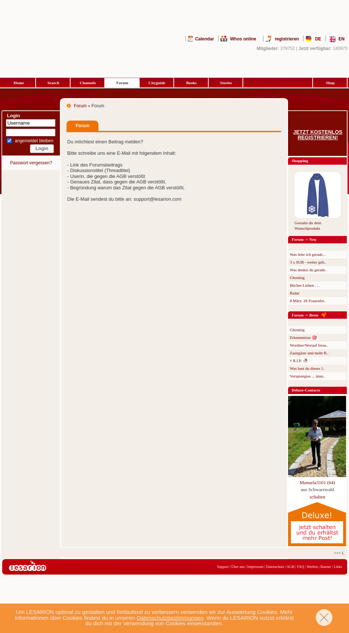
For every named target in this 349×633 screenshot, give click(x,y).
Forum (122, 83)
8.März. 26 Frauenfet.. (308, 300)
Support (223, 567)
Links (338, 567)
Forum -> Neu (304, 239)
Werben (312, 567)
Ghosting (297, 277)
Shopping (300, 160)
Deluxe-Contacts (306, 390)
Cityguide (156, 83)
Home (19, 83)
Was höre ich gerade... (307, 254)
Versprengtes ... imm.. (307, 376)
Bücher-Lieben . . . (305, 285)
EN (341, 39)
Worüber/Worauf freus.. (309, 345)
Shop (330, 83)
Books (191, 83)
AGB (290, 567)
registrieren (287, 39)
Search (53, 83)
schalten (317, 497)
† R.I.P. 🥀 (299, 360)
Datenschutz (275, 567)
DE (318, 39)
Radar (294, 293)
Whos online (243, 39)
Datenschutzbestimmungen (170, 618)
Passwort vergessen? (31, 162)
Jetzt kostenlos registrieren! (317, 135)
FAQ (300, 567)
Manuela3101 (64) (317, 482)
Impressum (255, 567)
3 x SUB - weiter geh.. (308, 262)
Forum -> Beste (305, 315)
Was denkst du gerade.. (308, 270)
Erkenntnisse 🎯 (303, 337)
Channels (88, 83)
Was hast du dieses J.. (307, 368)
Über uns (237, 567)
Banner (325, 567)
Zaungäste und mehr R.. (309, 353)
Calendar (204, 39)
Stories (226, 83)
